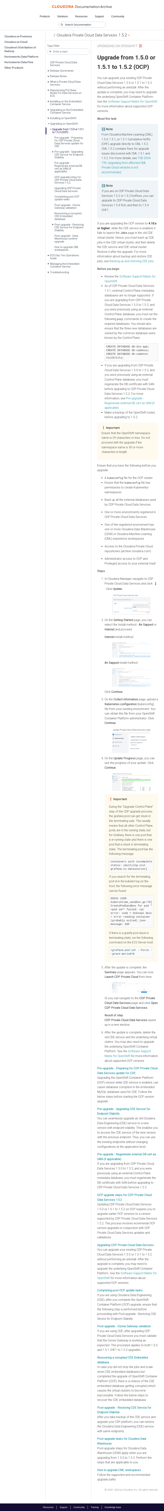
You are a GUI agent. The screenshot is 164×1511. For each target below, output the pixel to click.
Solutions (62, 16)
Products (45, 16)
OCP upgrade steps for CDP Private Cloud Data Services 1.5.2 (68, 180)
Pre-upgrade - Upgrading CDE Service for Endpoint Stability (68, 154)
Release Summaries (62, 70)
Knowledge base (113, 1507)
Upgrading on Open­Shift (64, 123)
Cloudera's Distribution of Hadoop (20, 49)
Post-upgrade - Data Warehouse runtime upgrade (66, 238)
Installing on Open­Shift (63, 118)
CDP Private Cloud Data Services (63, 64)
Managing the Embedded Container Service (64, 265)
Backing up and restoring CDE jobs (132, 261)
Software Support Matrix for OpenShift (132, 101)
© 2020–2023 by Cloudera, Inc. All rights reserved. (131, 1489)
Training (95, 1507)
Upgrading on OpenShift (117, 46)
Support (99, 16)
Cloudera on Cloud (15, 42)
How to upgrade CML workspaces (66, 248)
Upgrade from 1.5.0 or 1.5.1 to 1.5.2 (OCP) (68, 130)
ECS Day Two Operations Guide (64, 257)
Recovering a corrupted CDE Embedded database (68, 216)
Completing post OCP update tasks (66, 198)
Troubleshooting (59, 272)
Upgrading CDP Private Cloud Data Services (67, 189)
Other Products (13, 67)
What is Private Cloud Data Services (65, 83)
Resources (81, 16)
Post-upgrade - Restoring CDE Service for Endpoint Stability (69, 227)
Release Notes (58, 76)
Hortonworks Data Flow (18, 62)
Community (117, 16)
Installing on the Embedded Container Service (66, 103)
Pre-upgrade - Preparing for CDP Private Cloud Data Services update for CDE (68, 142)
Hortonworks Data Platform (21, 56)
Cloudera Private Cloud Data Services (87, 35)
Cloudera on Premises (18, 36)
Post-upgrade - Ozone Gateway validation (67, 206)
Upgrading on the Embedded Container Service (66, 111)
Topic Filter (53, 46)
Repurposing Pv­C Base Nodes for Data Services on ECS (66, 93)
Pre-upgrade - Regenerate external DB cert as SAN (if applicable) (68, 167)
